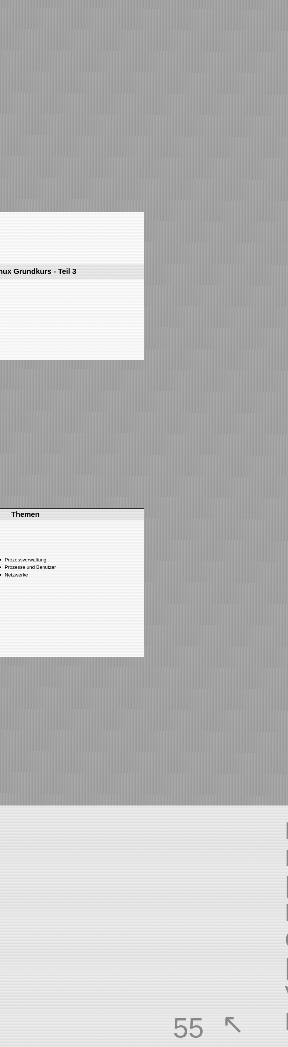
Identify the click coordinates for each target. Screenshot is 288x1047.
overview (248, 1023)
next (36, 137)
